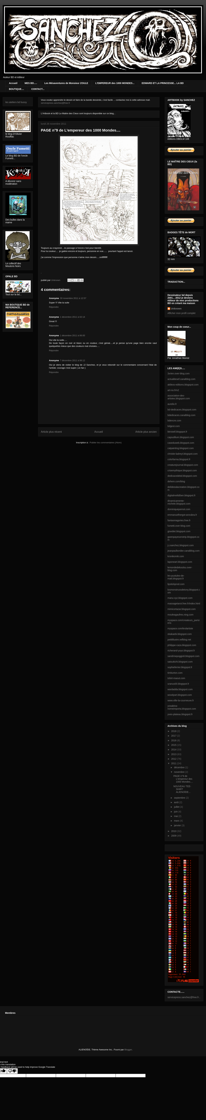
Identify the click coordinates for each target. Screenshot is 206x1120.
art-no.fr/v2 (173, 390)
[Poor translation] (12, 1071)
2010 (174, 831)
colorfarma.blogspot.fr (179, 459)
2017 (174, 735)
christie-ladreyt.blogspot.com (183, 453)
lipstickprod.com (176, 584)
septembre (180, 797)
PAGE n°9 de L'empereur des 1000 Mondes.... (183, 779)
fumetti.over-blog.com (179, 525)
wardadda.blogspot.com (180, 689)
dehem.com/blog (176, 481)
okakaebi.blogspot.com (180, 634)
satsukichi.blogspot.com (180, 661)
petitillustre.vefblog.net (179, 639)
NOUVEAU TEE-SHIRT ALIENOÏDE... (182, 789)
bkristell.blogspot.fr (177, 431)
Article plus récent (51, 431)
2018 (174, 731)
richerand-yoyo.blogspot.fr (181, 650)
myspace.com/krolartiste (180, 628)
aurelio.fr (172, 404)
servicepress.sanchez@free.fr (55, 103)
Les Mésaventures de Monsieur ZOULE (66, 83)
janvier (178, 825)
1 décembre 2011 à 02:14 (72, 317)
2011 (174, 763)
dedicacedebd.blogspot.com (182, 476)
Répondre (54, 307)
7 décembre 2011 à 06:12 (72, 360)
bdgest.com (174, 426)
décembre (179, 767)
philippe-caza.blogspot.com (182, 645)
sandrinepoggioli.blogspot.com (183, 656)
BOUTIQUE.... (16, 89)
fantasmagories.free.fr (179, 520)
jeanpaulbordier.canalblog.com (184, 550)
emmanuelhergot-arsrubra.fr (182, 514)
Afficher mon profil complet (181, 313)
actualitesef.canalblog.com (181, 379)
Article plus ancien (146, 431)
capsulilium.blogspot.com (181, 437)
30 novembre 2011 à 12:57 (73, 298)
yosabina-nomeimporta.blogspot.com (182, 707)
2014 (174, 749)
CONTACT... (37, 89)
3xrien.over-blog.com (179, 373)
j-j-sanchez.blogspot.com (181, 545)
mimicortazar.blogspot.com (182, 609)
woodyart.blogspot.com (180, 695)
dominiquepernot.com (179, 509)
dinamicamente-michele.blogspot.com (179, 502)
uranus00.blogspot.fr (178, 683)
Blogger (128, 1049)
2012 (174, 758)
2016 (174, 740)
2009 (174, 835)
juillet (177, 807)
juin (176, 811)
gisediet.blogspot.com (179, 531)
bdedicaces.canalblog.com (181, 415)
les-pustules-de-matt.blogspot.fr (176, 577)
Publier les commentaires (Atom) (106, 442)
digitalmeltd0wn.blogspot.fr (182, 495)
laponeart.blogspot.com (180, 562)
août (176, 802)
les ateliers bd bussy (16, 102)
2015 (174, 745)
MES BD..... (31, 83)
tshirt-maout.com (176, 678)
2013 (174, 754)
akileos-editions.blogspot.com (183, 384)
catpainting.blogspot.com (181, 448)
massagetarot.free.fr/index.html (184, 603)
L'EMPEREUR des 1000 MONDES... (114, 83)
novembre (179, 772)
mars (177, 820)
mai (176, 816)
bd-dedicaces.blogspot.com (182, 409)
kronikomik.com (176, 556)
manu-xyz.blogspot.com (180, 598)
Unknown (176, 308)
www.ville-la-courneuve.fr (181, 700)
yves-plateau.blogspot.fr (180, 714)
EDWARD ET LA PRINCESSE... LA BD (163, 83)
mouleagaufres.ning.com (180, 614)
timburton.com (175, 672)
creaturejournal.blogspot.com (183, 465)
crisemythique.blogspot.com (182, 470)
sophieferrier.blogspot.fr (180, 667)
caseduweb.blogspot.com (181, 442)
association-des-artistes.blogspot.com (179, 397)
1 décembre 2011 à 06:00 (72, 335)
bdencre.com (174, 420)
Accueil (13, 83)
